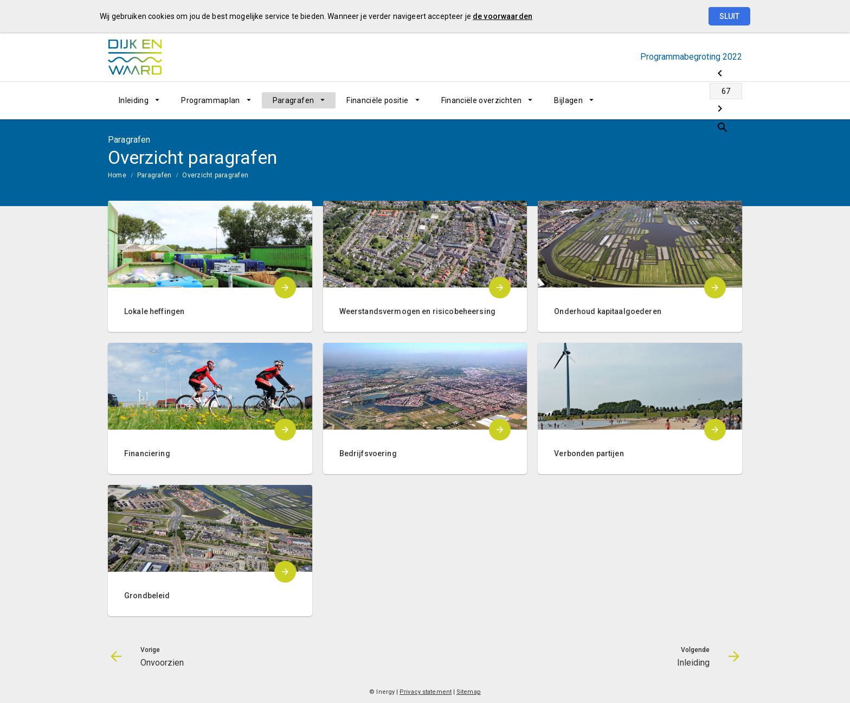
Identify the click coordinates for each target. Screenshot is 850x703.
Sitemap (468, 691)
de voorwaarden (502, 16)
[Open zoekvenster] (730, 100)
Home (117, 175)
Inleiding (134, 100)
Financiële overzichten (481, 100)
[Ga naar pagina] (677, 100)
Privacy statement (426, 691)
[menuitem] (139, 100)
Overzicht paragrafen (215, 175)
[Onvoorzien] (648, 100)
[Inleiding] (705, 100)
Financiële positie (377, 100)
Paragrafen (293, 100)
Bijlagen (568, 100)
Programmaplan (210, 100)
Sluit (729, 16)
